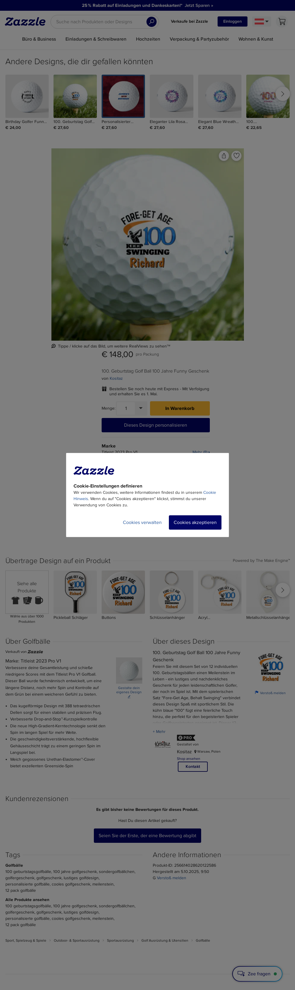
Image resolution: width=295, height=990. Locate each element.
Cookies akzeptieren (195, 522)
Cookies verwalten (142, 522)
